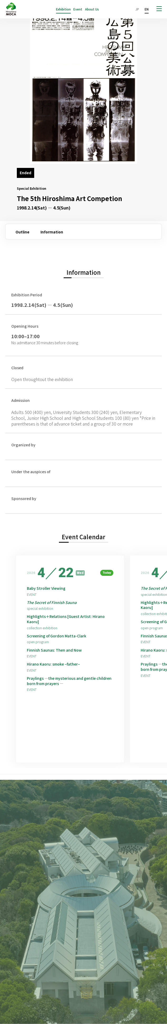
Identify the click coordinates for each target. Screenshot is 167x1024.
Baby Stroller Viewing (46, 588)
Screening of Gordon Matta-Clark (56, 635)
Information (52, 231)
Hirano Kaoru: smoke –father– (53, 664)
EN (147, 9)
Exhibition (63, 9)
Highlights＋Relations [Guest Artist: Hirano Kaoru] (66, 619)
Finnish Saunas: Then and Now (54, 650)
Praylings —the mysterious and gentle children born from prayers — (69, 681)
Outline (22, 231)
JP (137, 9)
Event (77, 9)
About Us (92, 9)
